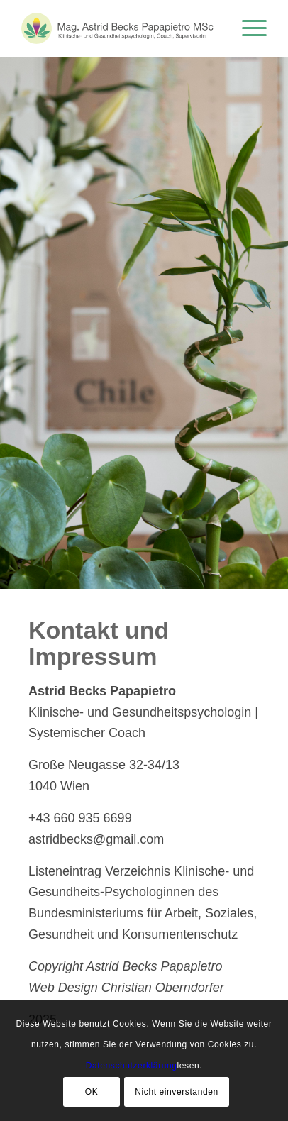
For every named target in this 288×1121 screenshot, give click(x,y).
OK (92, 1092)
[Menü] (247, 28)
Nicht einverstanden (176, 1092)
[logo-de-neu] (119, 28)
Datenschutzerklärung (131, 1066)
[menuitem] (247, 28)
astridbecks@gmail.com (96, 839)
